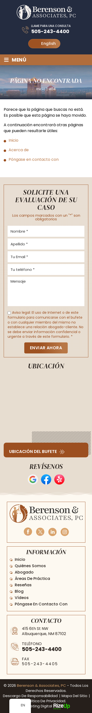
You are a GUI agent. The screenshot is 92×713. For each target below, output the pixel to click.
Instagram (64, 531)
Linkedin (52, 531)
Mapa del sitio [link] (74, 695)
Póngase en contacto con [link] (34, 159)
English (45, 43)
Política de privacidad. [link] (46, 700)
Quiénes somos (30, 566)
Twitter (40, 531)
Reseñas (23, 585)
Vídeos (22, 597)
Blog (19, 591)
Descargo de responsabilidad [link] (30, 695)
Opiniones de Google (33, 479)
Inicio (20, 559)
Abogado (24, 572)
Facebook (28, 531)
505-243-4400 (50, 31)
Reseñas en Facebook (46, 479)
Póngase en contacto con (41, 604)
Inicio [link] (13, 140)
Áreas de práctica (32, 578)
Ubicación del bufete (33, 452)
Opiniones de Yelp (59, 479)
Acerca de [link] (19, 150)
